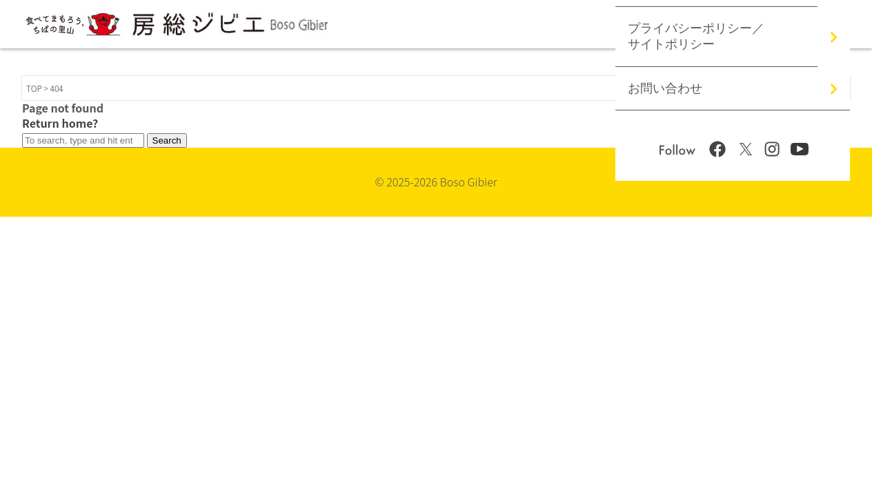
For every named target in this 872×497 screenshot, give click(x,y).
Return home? (60, 123)
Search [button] (166, 140)
